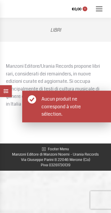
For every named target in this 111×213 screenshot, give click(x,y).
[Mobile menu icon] (99, 9)
